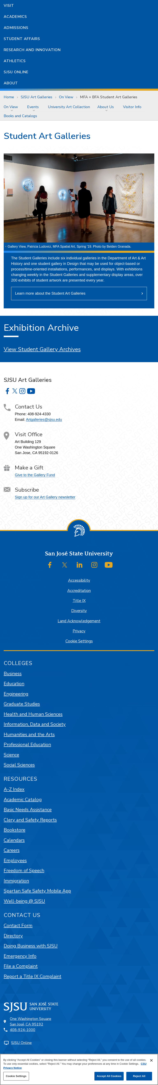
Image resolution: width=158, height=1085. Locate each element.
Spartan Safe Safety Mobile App (37, 891)
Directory (13, 936)
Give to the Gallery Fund (35, 475)
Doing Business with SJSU (31, 946)
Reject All (139, 1076)
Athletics (15, 60)
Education (14, 683)
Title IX (79, 600)
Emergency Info (20, 956)
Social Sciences (19, 765)
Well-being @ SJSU (24, 901)
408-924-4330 (39, 414)
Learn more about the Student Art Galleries (50, 293)
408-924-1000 (22, 1029)
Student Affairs (22, 38)
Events (33, 106)
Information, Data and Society (35, 724)
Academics (15, 16)
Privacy (79, 631)
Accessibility (79, 580)
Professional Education (27, 744)
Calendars (14, 840)
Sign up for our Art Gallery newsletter (45, 497)
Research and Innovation (32, 49)
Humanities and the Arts (29, 734)
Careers (12, 850)
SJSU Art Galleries (36, 97)
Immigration (16, 881)
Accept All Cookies (109, 1076)
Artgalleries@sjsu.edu (44, 420)
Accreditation (79, 590)
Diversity (79, 610)
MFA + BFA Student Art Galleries (108, 97)
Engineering (16, 694)
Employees (15, 860)
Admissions (16, 27)
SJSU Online (16, 72)
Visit (9, 5)
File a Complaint (21, 966)
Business (13, 673)
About (11, 83)
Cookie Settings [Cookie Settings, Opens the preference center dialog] (16, 1076)
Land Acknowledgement (79, 621)
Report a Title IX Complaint (32, 976)
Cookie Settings (79, 641)
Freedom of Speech (24, 870)
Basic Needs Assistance (28, 809)
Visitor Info (132, 106)
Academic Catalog (23, 799)
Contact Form (18, 925)
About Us (105, 106)
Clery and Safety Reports (30, 820)
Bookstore (14, 830)
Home (9, 97)
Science (11, 755)
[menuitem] (11, 106)
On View (66, 97)
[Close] (151, 1060)
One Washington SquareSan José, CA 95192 (30, 1021)
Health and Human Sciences (33, 714)
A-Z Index (14, 789)
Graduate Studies (22, 704)
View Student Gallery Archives (42, 349)
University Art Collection (69, 106)
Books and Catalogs (20, 115)
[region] (79, 1069)
